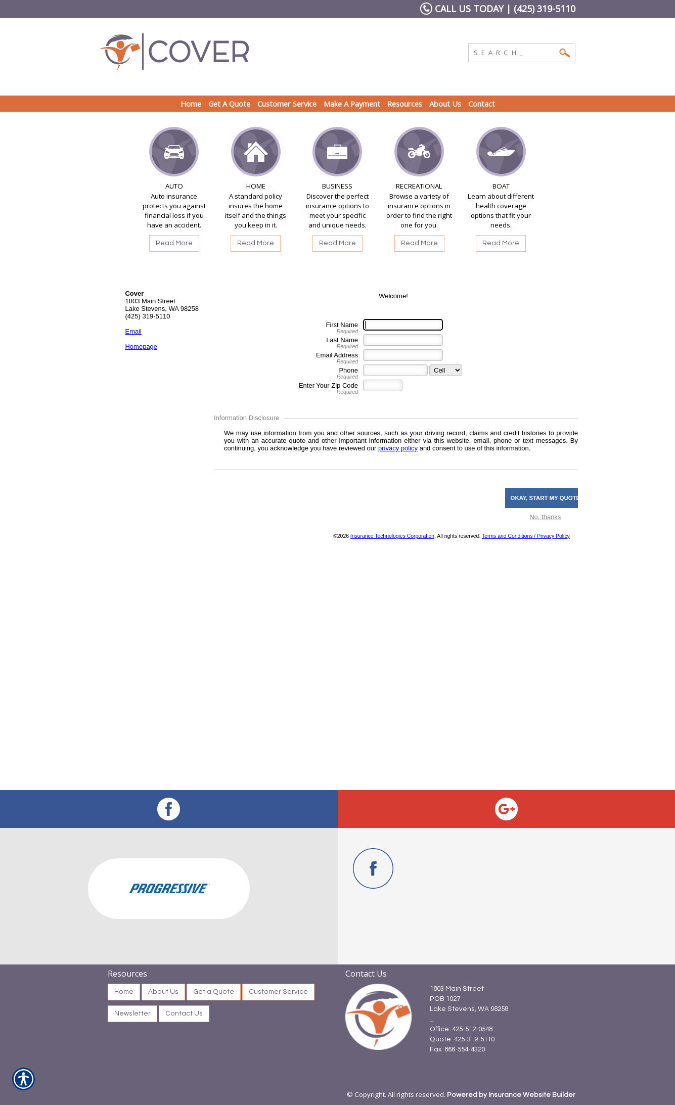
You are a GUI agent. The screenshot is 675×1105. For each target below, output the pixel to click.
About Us (163, 991)
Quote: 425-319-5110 (462, 1039)
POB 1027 (445, 998)
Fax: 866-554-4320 (457, 1049)
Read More (174, 243)
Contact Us (184, 1013)
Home (123, 991)
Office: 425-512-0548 (461, 1029)
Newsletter (132, 1013)
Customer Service (278, 991)
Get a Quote (213, 991)
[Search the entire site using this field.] (514, 52)
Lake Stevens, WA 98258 (469, 1008)
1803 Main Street (457, 988)
